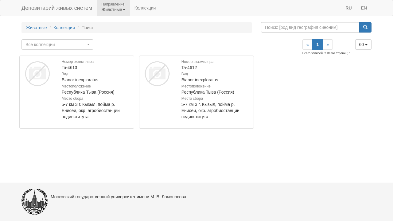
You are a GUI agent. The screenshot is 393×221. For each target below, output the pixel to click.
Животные (36, 27)
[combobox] (57, 44)
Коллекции (145, 8)
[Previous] (307, 44)
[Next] (327, 44)
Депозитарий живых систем (56, 8)
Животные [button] (113, 9)
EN (364, 8)
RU (348, 8)
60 (363, 44)
